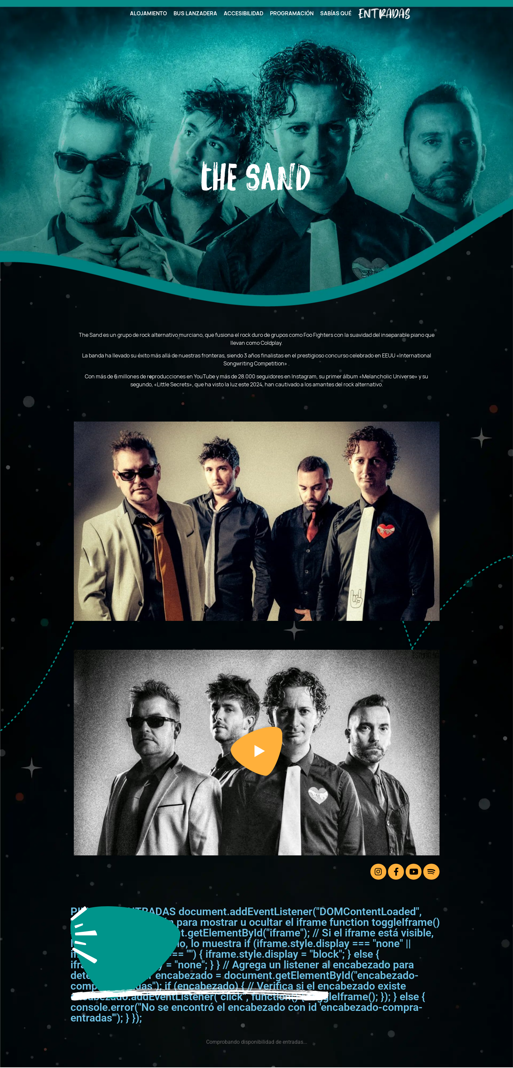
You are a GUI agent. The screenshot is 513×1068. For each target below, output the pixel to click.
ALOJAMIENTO (148, 13)
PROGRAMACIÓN (292, 13)
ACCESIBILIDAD (243, 13)
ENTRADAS (384, 13)
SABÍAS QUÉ (335, 13)
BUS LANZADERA (195, 13)
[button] (256, 752)
